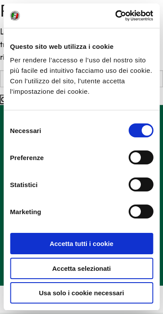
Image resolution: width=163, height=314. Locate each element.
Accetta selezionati (81, 268)
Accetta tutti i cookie (81, 243)
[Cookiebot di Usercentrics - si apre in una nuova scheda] (116, 15)
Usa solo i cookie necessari (81, 293)
